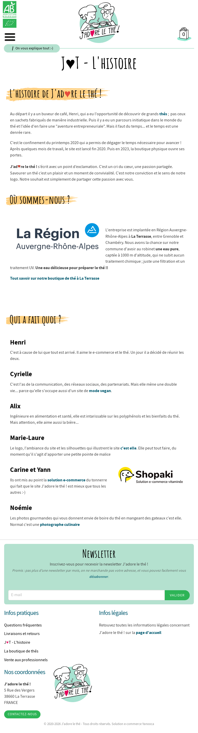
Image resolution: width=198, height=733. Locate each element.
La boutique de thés (21, 651)
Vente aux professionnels (26, 660)
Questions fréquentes (23, 625)
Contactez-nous (22, 714)
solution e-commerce (66, 479)
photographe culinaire (60, 524)
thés (163, 113)
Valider (177, 595)
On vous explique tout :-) (34, 48)
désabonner (98, 576)
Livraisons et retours (22, 633)
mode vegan (100, 390)
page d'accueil (148, 632)
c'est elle (128, 448)
